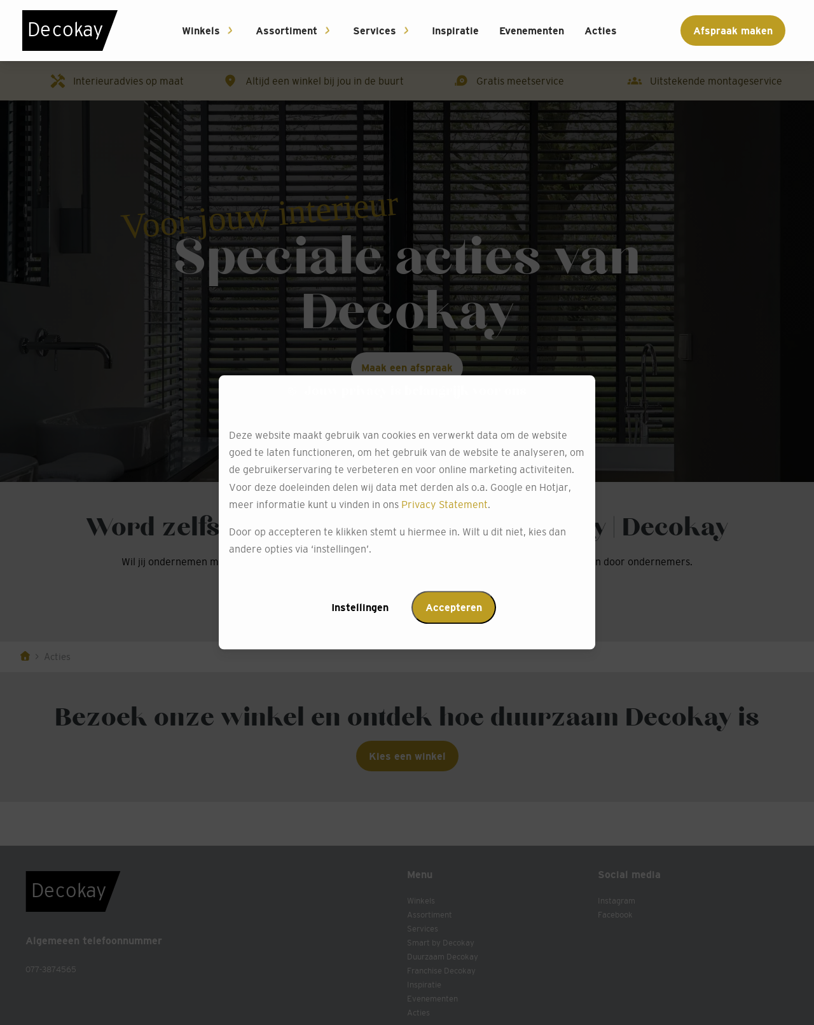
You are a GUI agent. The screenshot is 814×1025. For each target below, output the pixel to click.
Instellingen (360, 608)
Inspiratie (455, 30)
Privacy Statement (444, 504)
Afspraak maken (733, 30)
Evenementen (531, 30)
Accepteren (453, 608)
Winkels (201, 30)
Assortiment (286, 30)
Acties (600, 30)
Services (374, 30)
